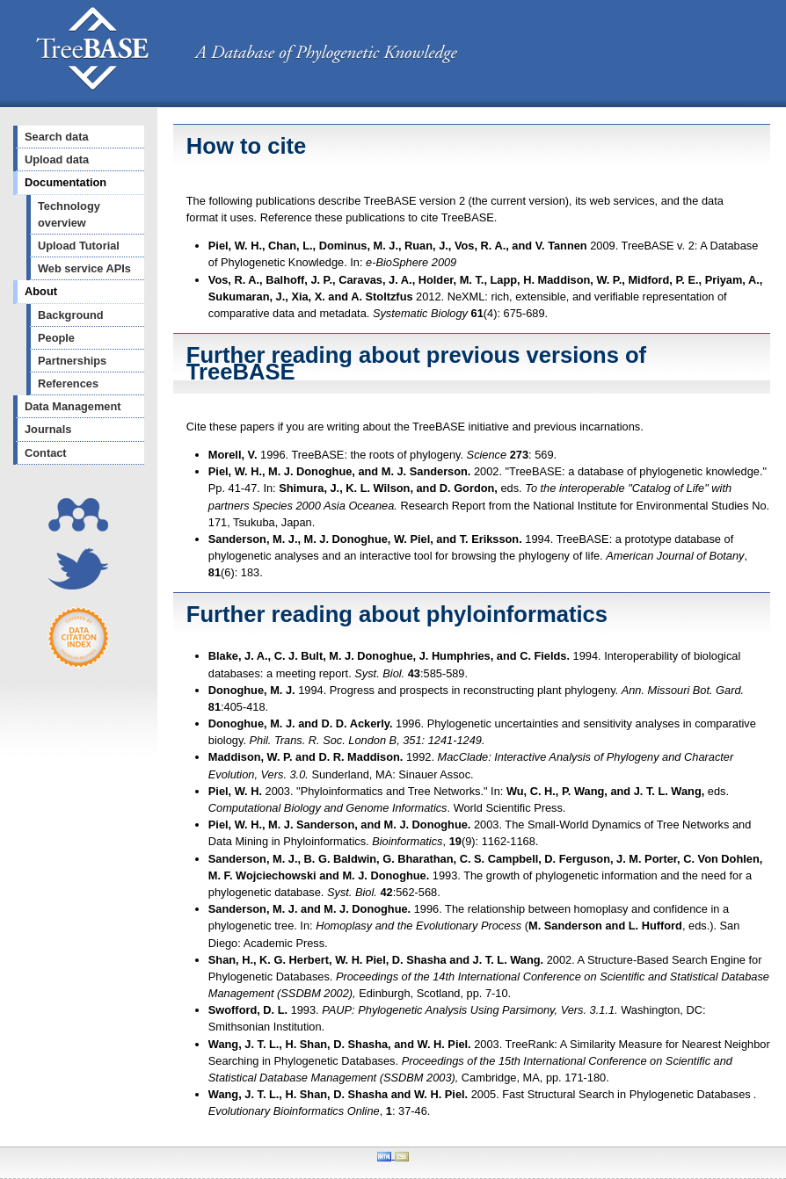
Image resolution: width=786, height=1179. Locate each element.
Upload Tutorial (79, 245)
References (68, 383)
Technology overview (69, 214)
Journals (48, 429)
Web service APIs (84, 268)
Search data (57, 136)
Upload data (57, 159)
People (56, 337)
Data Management (73, 406)
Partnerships (72, 360)
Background (71, 315)
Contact (46, 452)
